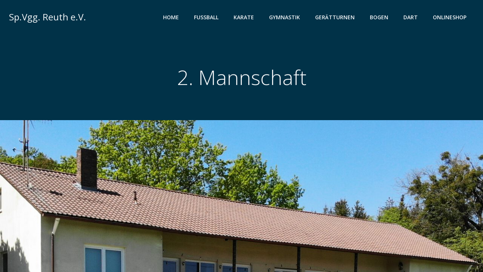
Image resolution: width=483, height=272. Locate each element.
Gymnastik (284, 17)
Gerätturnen (335, 17)
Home (171, 17)
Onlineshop (449, 17)
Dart (410, 17)
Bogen (379, 17)
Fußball (206, 17)
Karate (244, 17)
